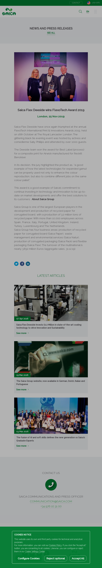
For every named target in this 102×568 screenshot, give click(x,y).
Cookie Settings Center (35, 551)
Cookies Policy (55, 545)
